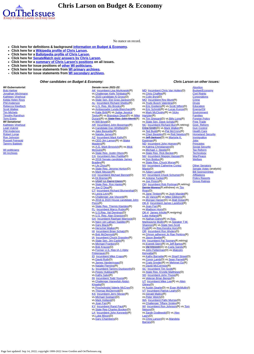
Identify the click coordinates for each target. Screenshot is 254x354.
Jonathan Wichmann (15, 93)
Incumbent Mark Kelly (110, 137)
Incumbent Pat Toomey (161, 240)
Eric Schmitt (153, 109)
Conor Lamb (153, 259)
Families (198, 115)
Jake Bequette (104, 131)
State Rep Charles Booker (111, 309)
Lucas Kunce (176, 109)
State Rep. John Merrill (122, 118)
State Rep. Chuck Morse (160, 162)
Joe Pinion (152, 181)
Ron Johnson (11, 137)
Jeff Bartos (176, 243)
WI (144, 306)
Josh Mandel (177, 193)
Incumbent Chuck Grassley (112, 237)
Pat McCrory (172, 131)
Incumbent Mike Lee (159, 281)
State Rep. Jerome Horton (111, 168)
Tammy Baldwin (12, 143)
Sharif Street (179, 256)
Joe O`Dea (101, 187)
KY (94, 306)
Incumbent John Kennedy (112, 312)
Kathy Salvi (102, 275)
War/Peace (199, 156)
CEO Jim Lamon (105, 140)
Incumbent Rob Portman (162, 184)
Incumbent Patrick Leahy (162, 290)
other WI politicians (77, 65)
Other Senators (202, 165)
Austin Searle (154, 287)
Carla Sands (175, 246)
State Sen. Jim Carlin (108, 240)
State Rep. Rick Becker (160, 153)
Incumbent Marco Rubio (111, 209)
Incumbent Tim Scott (159, 268)
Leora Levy (102, 193)
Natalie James (103, 134)
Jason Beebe (154, 237)
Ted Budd (151, 131)
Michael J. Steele (156, 149)
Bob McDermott (104, 234)
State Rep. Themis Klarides (111, 206)
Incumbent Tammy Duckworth (113, 268)
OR (144, 231)
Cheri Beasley (154, 134)
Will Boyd (101, 121)
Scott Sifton (176, 106)
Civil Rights (199, 93)
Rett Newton (178, 134)
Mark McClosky (155, 112)
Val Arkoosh (153, 246)
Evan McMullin (178, 287)
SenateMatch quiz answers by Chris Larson (66, 58)
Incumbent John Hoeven (162, 143)
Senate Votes (201, 168)
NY (144, 174)
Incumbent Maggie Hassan (164, 156)
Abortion (198, 87)
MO (144, 99)
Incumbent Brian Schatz (110, 231)
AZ (94, 137)
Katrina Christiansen (158, 146)
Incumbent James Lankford (166, 203)
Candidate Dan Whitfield (109, 128)
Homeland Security (204, 134)
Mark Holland (103, 300)
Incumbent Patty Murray (162, 300)
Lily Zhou (100, 165)
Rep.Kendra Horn (167, 228)
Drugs (196, 103)
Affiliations (199, 174)
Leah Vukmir (10, 128)
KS (94, 293)
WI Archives (10, 153)
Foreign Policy (201, 118)
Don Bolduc (153, 159)
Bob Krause (102, 246)
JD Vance (151, 196)
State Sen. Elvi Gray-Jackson (113, 99)
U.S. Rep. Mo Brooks (108, 106)
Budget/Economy (203, 90)
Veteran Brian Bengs (158, 278)
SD (144, 275)
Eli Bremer (101, 178)
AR (94, 124)
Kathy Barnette (155, 256)
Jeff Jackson (153, 137)
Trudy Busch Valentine (159, 103)
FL (93, 209)
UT (144, 281)
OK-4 (145, 212)
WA (144, 300)
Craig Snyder (154, 262)
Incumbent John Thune (161, 275)
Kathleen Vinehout (14, 96)
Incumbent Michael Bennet (113, 174)
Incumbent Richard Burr (162, 124)
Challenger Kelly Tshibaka (110, 93)
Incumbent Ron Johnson (161, 306)
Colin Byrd (152, 96)
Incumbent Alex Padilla (111, 156)
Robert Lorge (11, 134)
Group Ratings (201, 181)
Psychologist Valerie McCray (112, 287)
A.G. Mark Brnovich (107, 146)
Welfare (197, 159)
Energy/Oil (199, 109)
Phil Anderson (11, 103)
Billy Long (175, 118)
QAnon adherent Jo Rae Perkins (165, 234)
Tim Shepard (153, 118)
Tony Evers (9, 118)
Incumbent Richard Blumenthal (115, 190)
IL (93, 268)
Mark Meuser (103, 171)
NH (144, 156)
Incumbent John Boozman (113, 124)
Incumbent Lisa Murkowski (113, 90)
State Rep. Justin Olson (109, 153)
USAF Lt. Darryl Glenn (108, 181)
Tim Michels (10, 112)
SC (144, 268)
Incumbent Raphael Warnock (114, 218)
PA (144, 240)
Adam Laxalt (153, 171)
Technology (199, 153)
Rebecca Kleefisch (14, 106)
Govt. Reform (201, 124)
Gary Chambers (104, 318)
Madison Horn (154, 209)
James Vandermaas (107, 262)
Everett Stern (154, 243)
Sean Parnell (176, 259)
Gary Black (102, 225)
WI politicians (11, 149)
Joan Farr (101, 303)
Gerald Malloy (154, 293)
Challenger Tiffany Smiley (161, 303)
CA (94, 156)
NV (144, 165)
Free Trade (199, 121)
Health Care (200, 131)
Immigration (200, 137)
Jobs (195, 140)
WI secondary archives (86, 73)
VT (143, 290)
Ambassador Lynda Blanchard (113, 109)
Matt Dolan (178, 200)
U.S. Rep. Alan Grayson (109, 215)
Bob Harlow (10, 90)
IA (93, 237)
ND (144, 143)
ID (93, 256)
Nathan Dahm (154, 218)
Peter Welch (153, 297)
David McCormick (156, 265)
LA (93, 312)
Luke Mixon (102, 315)
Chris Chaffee (154, 93)
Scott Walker (10, 109)
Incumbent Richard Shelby (112, 103)
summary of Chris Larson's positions (64, 62)
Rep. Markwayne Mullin (159, 220)
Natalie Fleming (104, 265)
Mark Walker (171, 128)
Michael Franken (105, 243)
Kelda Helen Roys (14, 99)
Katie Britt (101, 112)
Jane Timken (153, 193)
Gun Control (200, 128)
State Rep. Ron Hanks (108, 184)
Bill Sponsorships (203, 171)
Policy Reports (201, 178)
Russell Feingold (13, 140)
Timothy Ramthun (13, 115)
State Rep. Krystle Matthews (163, 271)
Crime (196, 99)
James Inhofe (158, 212)
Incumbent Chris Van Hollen (165, 90)
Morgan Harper (155, 200)
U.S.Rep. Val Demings (108, 212)
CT (93, 190)
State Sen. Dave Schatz (160, 121)
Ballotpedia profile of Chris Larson (62, 54)
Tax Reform (199, 149)
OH (144, 184)
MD (144, 90)
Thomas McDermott (107, 290)
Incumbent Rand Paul (110, 306)
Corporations (200, 96)
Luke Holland (150, 215)
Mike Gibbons (173, 196)
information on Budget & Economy (100, 47)
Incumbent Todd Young (110, 278)
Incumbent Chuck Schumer (163, 174)
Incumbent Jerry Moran (111, 293)
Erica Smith (149, 128)
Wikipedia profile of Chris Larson (61, 50)
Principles (198, 143)
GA (94, 218)
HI (93, 231)
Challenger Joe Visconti (109, 196)
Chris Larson (153, 318)
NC (144, 124)
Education (199, 106)
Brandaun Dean (116, 115)
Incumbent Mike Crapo (109, 256)
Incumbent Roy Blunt (160, 99)
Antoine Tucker (155, 178)
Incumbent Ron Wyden (161, 231)
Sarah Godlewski (156, 312)
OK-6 (145, 203)
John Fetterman (155, 250)
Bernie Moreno (151, 187)
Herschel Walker (105, 228)
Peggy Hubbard (104, 271)
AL (93, 103)
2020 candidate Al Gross (110, 96)
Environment (200, 112)
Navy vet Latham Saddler (110, 221)
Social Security (202, 146)
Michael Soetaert (105, 297)
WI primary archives (84, 69)
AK (94, 90)
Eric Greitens (153, 106)
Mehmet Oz (177, 262)
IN (93, 278)
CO (94, 174)
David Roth (102, 259)
